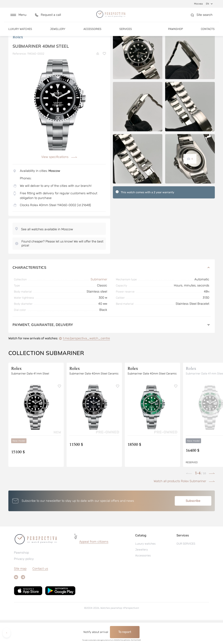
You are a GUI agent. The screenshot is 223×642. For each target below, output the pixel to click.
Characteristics (112, 289)
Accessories (92, 32)
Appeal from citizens (93, 564)
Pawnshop (175, 32)
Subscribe (193, 523)
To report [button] (124, 632)
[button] (18, 16)
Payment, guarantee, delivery (112, 347)
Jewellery (57, 32)
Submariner (99, 301)
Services (125, 32)
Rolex (18, 59)
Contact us (40, 591)
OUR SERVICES (185, 565)
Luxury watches (20, 32)
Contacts (208, 32)
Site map (20, 591)
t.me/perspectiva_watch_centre (86, 360)
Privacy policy (24, 581)
